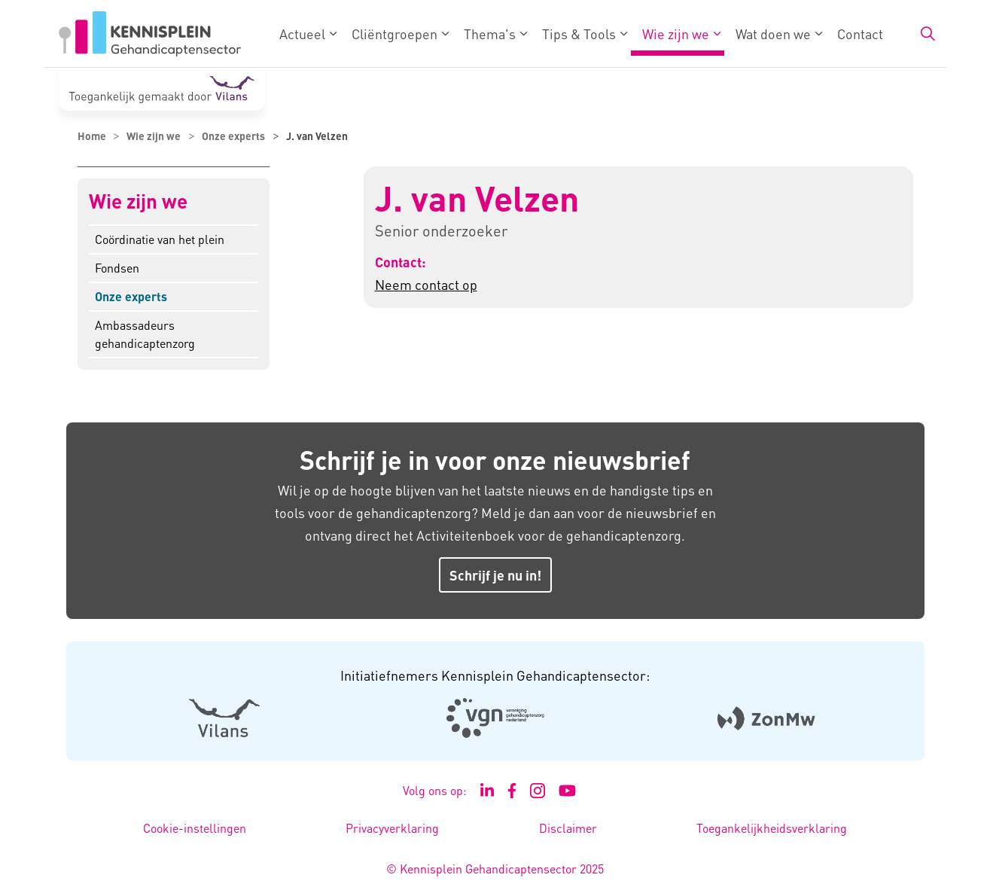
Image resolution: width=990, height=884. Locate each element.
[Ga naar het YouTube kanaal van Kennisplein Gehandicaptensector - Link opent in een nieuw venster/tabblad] (567, 790)
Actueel (302, 33)
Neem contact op (426, 284)
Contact (860, 33)
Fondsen (117, 268)
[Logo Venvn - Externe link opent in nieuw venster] (495, 718)
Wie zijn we (675, 33)
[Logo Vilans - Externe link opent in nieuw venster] (224, 718)
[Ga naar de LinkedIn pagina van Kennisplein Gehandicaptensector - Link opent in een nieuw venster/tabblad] (487, 790)
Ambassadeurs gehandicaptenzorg (145, 334)
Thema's (490, 33)
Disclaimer (568, 828)
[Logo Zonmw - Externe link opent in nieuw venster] (766, 718)
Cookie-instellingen (194, 828)
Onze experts (131, 296)
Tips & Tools (579, 33)
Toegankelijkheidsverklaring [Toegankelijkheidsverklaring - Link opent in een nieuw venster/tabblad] (771, 828)
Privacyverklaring (392, 828)
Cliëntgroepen (394, 33)
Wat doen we (773, 33)
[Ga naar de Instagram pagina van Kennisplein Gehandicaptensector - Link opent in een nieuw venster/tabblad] (537, 790)
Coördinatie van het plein (159, 239)
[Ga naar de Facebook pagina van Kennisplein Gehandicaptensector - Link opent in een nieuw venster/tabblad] (512, 790)
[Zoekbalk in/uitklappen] (927, 34)
